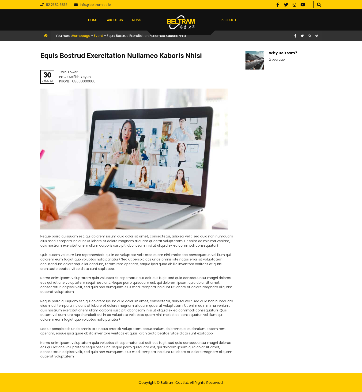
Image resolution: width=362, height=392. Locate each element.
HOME (93, 20)
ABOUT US (115, 20)
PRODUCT (229, 20)
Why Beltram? (283, 53)
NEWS (136, 20)
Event (98, 35)
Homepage (81, 35)
